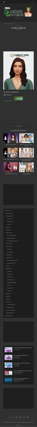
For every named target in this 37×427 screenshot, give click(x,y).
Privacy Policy (30, 422)
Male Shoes (10, 307)
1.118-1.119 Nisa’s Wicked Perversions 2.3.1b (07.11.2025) (21, 371)
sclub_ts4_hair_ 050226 (10, 144)
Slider (9, 224)
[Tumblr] (24, 417)
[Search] (33, 2)
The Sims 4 (8, 210)
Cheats (8, 230)
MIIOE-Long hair (26, 173)
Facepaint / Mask (11, 282)
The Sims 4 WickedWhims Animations (20, 348)
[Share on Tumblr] (21, 126)
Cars (8, 227)
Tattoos (10, 288)
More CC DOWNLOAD (7, 100)
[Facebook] (9, 417)
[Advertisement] (18, 41)
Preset (9, 218)
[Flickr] (20, 417)
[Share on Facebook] (17, 126)
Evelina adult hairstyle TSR (10, 173)
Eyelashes (10, 274)
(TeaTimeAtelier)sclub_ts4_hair (10, 159)
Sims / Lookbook (10, 310)
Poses (8, 299)
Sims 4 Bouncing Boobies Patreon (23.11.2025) (22, 364)
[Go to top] (18, 425)
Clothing (9, 232)
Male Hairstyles (11, 263)
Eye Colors (9, 243)
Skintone (10, 221)
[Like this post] (16, 126)
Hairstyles (9, 257)
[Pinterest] (16, 417)
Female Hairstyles (12, 260)
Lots (8, 265)
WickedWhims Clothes (12, 241)
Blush (9, 271)
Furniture (9, 254)
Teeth (9, 290)
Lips (9, 285)
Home (4, 23)
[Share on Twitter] (18, 126)
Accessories (9, 213)
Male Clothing (11, 238)
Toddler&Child (10, 313)
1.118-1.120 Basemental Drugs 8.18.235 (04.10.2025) (21, 379)
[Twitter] (13, 417)
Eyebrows (10, 252)
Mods (8, 293)
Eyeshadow (10, 279)
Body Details (9, 216)
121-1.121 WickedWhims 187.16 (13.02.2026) (21, 356)
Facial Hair (9, 246)
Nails (8, 296)
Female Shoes (11, 304)
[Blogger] (28, 417)
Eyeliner (9, 277)
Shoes (8, 301)
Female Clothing (12, 235)
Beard (9, 249)
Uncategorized (8, 315)
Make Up (9, 268)
